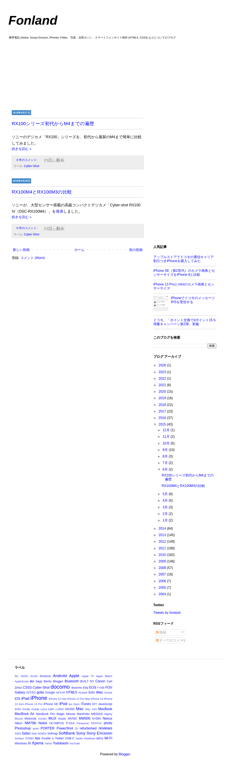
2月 (166, 514)
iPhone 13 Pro (33, 704)
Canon (100, 681)
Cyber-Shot (31, 166)
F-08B (101, 687)
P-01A (70, 723)
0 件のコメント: (27, 160)
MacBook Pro (45, 714)
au (32, 681)
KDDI (18, 709)
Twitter (59, 738)
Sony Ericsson (99, 733)
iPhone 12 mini (58, 698)
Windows (21, 743)
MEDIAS (97, 714)
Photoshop (23, 728)
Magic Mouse (65, 714)
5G (16, 676)
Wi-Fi (108, 738)
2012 (163, 541)
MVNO (72, 718)
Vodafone (89, 738)
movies (42, 718)
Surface (19, 738)
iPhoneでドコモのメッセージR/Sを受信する (193, 300)
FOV (108, 687)
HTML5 (71, 692)
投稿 (161, 632)
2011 (163, 548)
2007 (163, 574)
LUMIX (60, 709)
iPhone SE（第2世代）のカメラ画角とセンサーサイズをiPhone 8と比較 (184, 272)
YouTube (74, 743)
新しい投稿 (21, 250)
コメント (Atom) (32, 258)
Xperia (37, 743)
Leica (44, 709)
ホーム (79, 250)
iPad (25, 698)
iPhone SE (50, 704)
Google (50, 692)
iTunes (86, 704)
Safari (26, 733)
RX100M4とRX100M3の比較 (42, 192)
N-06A (96, 718)
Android (60, 676)
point (36, 728)
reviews (105, 728)
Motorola (30, 718)
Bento (48, 681)
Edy (85, 687)
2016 (163, 418)
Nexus (107, 718)
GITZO (31, 692)
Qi (76, 728)
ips (70, 704)
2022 (163, 378)
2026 (163, 365)
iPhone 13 (97, 698)
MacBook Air (24, 714)
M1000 (70, 709)
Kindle (26, 709)
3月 (166, 507)
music (62, 718)
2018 (163, 405)
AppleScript (21, 681)
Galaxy (20, 692)
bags (39, 681)
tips (37, 738)
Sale (34, 733)
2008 (163, 568)
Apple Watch (104, 676)
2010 (163, 555)
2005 (163, 587)
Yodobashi (60, 743)
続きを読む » (21, 149)
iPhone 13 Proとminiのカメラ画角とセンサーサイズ (183, 286)
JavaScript (105, 704)
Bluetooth (72, 681)
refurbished (88, 728)
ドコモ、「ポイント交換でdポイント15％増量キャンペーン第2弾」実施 (184, 322)
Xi (29, 743)
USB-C (69, 738)
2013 (163, 535)
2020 (163, 391)
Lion (51, 709)
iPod (63, 703)
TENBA (29, 738)
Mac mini (91, 709)
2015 (163, 424)
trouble (46, 738)
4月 (166, 500)
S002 (18, 733)
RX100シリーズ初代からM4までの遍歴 (53, 123)
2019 (163, 398)
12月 (167, 430)
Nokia (42, 723)
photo (108, 723)
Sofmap (52, 733)
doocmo (76, 687)
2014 (163, 528)
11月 (167, 436)
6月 (166, 469)
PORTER (47, 728)
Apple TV (88, 676)
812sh (34, 676)
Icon (91, 692)
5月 (166, 494)
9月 (166, 450)
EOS (92, 687)
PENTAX (96, 723)
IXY (94, 704)
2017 (163, 411)
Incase (108, 692)
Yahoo (48, 743)
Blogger (58, 681)
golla (40, 692)
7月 (166, 463)
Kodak (35, 709)
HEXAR (60, 692)
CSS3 (27, 687)
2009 (163, 561)
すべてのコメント (171, 640)
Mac (80, 709)
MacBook (105, 709)
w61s (99, 738)
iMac (99, 692)
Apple (74, 676)
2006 (163, 581)
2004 (163, 594)
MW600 (84, 718)
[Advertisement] (115, 74)
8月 (166, 456)
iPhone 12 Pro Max (78, 698)
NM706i (30, 723)
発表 (59, 211)
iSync (76, 704)
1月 (166, 520)
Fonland (32, 20)
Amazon (45, 676)
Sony (80, 733)
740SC (24, 676)
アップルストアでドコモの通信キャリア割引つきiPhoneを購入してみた (183, 259)
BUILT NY (87, 681)
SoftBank (67, 733)
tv (53, 738)
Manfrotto (83, 714)
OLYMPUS (56, 723)
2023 (163, 372)
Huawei (83, 692)
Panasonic (83, 723)
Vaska (79, 738)
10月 (167, 443)
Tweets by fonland (166, 612)
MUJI (52, 718)
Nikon (18, 723)
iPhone (38, 698)
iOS (17, 698)
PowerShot (64, 728)
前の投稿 (136, 250)
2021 (163, 385)
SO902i (42, 733)
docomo (60, 687)
